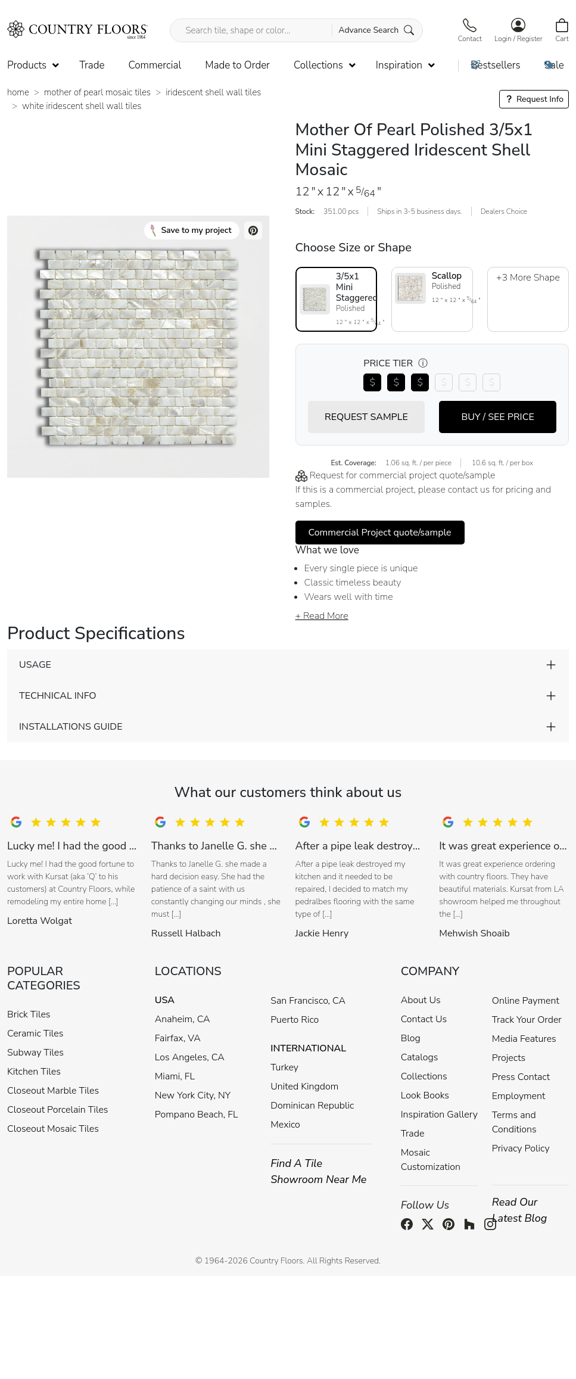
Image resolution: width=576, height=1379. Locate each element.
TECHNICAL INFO (57, 695)
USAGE (35, 664)
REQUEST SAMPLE (366, 417)
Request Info (534, 99)
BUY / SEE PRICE (497, 417)
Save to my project (191, 230)
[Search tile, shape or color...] (296, 30)
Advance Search (376, 30)
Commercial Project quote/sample (380, 532)
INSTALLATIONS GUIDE (70, 726)
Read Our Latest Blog (519, 1210)
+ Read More (321, 615)
